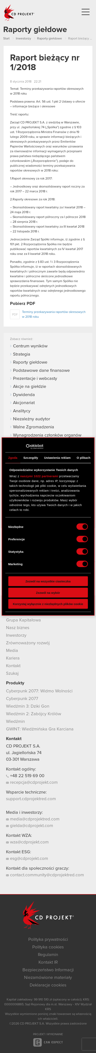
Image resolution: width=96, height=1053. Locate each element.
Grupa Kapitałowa (23, 620)
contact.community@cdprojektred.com (45, 875)
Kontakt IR (48, 962)
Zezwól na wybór (48, 592)
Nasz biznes (17, 628)
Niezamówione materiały (48, 977)
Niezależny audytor (31, 419)
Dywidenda (24, 395)
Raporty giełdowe (30, 362)
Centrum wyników (30, 346)
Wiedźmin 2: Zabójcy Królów (33, 714)
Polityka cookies (48, 947)
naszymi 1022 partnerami (39, 476)
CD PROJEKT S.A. (23, 746)
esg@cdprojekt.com (27, 858)
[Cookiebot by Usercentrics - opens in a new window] (25, 446)
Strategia (21, 354)
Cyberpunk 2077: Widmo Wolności (39, 691)
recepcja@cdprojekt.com (32, 782)
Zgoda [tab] (12, 457)
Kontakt (13, 666)
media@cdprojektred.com (33, 819)
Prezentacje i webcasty (35, 378)
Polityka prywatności (48, 939)
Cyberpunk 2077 (22, 699)
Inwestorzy (16, 635)
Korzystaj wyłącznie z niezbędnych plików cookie (48, 604)
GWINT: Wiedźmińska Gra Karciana (40, 729)
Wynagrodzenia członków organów (47, 435)
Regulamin (48, 955)
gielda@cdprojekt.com (29, 826)
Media (12, 651)
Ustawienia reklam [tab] (57, 457)
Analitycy (21, 411)
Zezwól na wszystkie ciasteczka (48, 581)
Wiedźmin (15, 721)
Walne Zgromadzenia (33, 427)
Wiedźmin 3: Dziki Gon (27, 706)
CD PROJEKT (19, 12)
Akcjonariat (24, 403)
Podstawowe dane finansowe (41, 370)
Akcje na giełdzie (29, 386)
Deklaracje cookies (48, 985)
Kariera (13, 658)
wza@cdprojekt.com (27, 842)
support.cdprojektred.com (31, 799)
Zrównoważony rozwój (28, 643)
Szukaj (12, 673)
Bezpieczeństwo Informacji (48, 970)
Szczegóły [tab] (30, 457)
